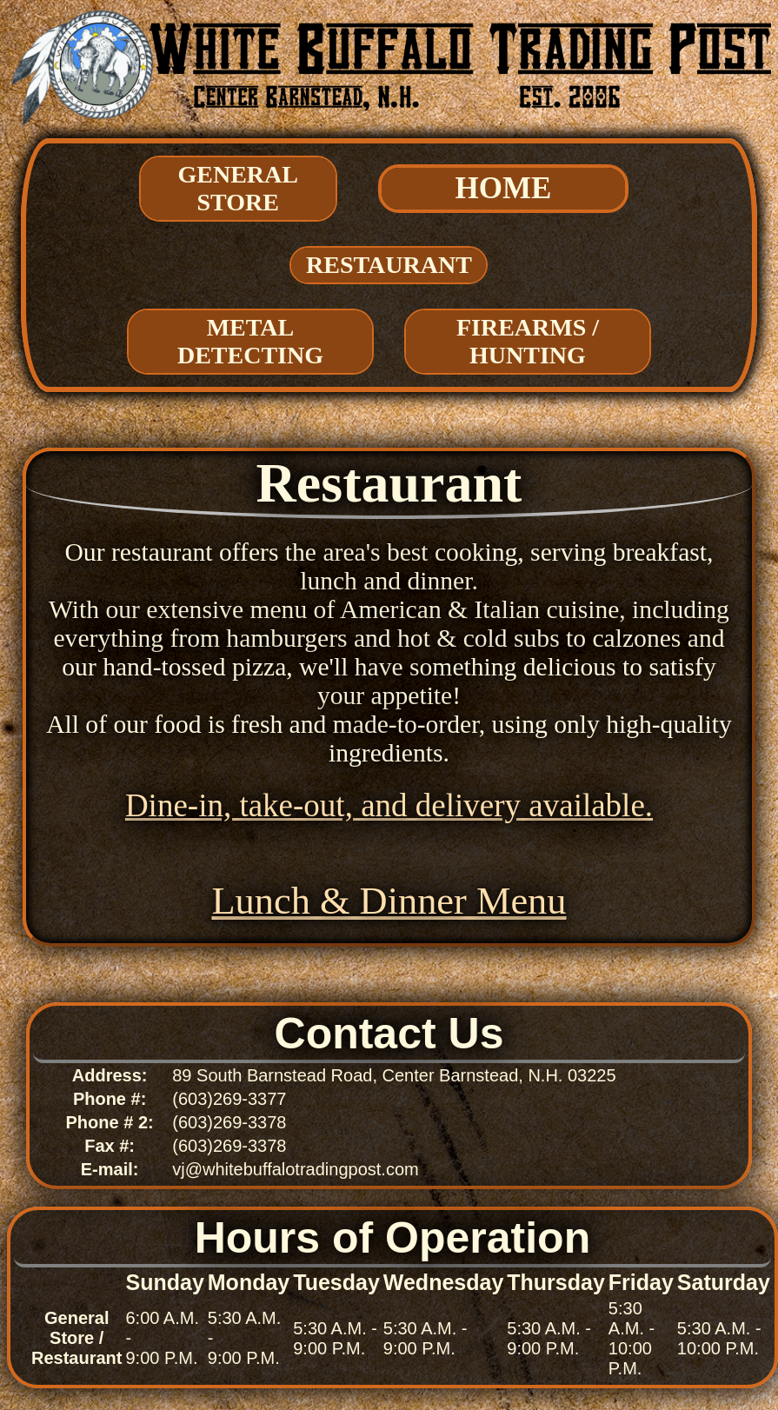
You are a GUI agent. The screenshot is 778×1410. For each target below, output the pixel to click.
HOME (503, 188)
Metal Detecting (250, 341)
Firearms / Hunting (527, 341)
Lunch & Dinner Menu (388, 900)
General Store (238, 188)
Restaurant (389, 264)
